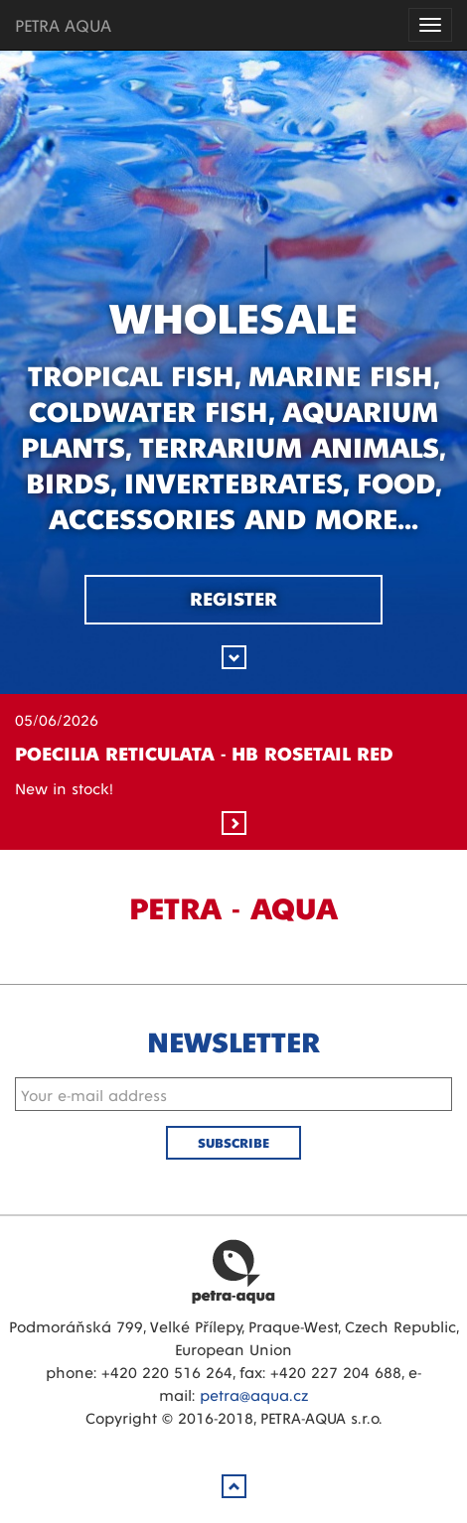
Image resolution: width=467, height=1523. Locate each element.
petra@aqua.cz (254, 1394)
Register (233, 598)
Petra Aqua (233, 1271)
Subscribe (233, 1142)
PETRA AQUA (63, 24)
